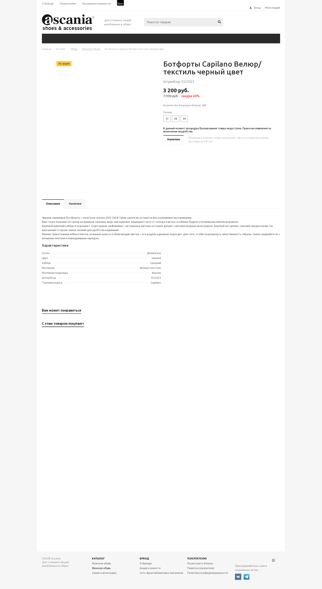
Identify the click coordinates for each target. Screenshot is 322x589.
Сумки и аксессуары (104, 572)
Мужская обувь (101, 563)
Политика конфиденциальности (207, 572)
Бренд (144, 558)
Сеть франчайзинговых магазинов (161, 572)
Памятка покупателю (200, 568)
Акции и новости (150, 568)
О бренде (146, 563)
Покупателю (197, 558)
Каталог (98, 558)
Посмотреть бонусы (200, 563)
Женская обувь (101, 568)
